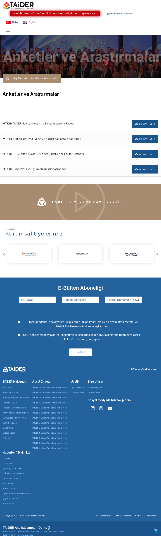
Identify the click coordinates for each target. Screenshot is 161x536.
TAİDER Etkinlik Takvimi (13, 469)
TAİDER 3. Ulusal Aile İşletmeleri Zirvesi (49, 433)
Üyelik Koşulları (78, 383)
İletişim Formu (94, 388)
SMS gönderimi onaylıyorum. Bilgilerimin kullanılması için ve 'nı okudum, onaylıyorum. (82, 333)
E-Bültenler (8, 479)
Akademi (7, 433)
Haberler (7, 454)
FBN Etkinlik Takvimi (12, 474)
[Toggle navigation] (8, 31)
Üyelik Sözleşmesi (103, 511)
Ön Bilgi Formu (77, 388)
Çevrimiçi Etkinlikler (12, 464)
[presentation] (4, 250)
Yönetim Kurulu (10, 398)
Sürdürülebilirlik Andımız (14, 413)
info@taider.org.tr (25, 530)
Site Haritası (151, 511)
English (29, 22)
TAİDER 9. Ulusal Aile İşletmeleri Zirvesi (49, 403)
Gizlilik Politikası (66, 322)
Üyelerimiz (8, 423)
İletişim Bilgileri (95, 383)
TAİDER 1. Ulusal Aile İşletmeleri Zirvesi (49, 443)
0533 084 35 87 (9, 530)
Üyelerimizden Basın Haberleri (17, 489)
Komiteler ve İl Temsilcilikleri (16, 408)
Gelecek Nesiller (10, 428)
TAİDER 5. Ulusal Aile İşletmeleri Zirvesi (49, 423)
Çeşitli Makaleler (10, 494)
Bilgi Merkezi (20, 78)
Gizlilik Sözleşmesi (123, 511)
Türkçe (12, 22)
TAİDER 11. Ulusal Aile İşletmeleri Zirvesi (50, 393)
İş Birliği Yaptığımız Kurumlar (16, 393)
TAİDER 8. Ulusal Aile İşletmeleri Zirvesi (49, 408)
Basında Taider (10, 484)
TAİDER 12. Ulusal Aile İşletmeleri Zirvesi (50, 388)
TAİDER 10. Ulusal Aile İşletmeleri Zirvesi (50, 398)
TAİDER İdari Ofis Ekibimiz (14, 403)
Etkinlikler (7, 459)
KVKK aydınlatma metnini (118, 318)
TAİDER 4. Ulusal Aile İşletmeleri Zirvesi (49, 428)
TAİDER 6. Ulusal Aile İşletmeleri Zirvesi (49, 418)
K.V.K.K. (138, 511)
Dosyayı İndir (145, 122)
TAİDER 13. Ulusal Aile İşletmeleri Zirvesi (50, 383)
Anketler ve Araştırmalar (43, 78)
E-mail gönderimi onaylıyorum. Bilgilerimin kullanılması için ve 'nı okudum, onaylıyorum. (82, 320)
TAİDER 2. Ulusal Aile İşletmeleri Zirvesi (49, 438)
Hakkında (7, 383)
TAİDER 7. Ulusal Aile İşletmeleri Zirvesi (49, 413)
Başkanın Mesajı (10, 388)
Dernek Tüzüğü (10, 418)
